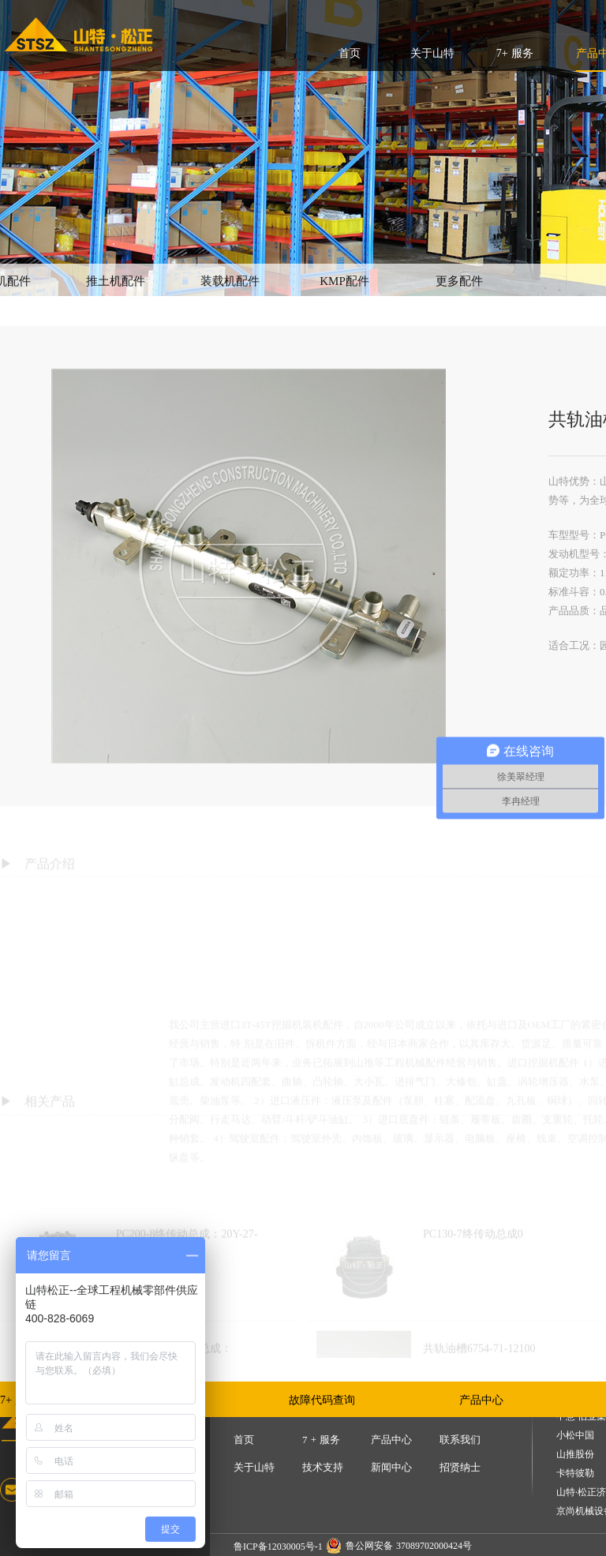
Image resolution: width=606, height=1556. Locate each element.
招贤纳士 (460, 1467)
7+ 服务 (514, 53)
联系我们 (460, 1439)
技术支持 (322, 1467)
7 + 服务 (321, 1439)
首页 (350, 53)
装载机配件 (230, 281)
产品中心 (481, 1400)
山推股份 (575, 1454)
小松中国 (575, 1435)
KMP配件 (344, 281)
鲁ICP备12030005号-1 (278, 1546)
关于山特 (432, 53)
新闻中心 (391, 1467)
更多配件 (459, 281)
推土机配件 (115, 281)
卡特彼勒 (575, 1473)
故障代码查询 (322, 1400)
